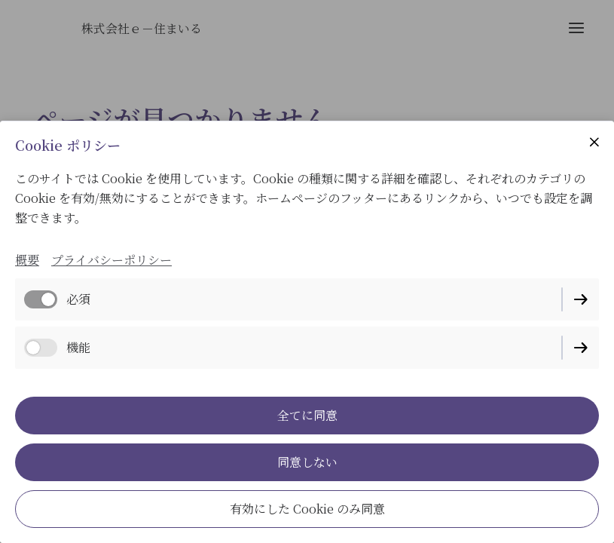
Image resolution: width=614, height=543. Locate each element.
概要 (27, 259)
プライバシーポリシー (111, 259)
